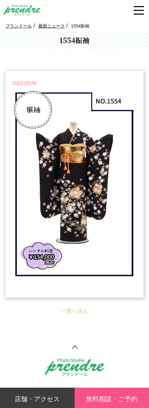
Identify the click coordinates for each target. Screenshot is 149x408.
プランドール (18, 26)
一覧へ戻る (74, 311)
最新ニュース (51, 26)
